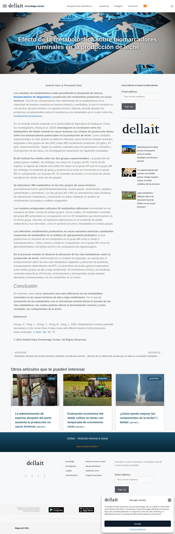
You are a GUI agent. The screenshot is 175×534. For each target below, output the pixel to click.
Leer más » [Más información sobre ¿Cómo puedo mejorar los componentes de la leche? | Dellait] (134, 423)
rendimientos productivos (28, 116)
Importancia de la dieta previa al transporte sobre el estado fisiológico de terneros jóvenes (147, 154)
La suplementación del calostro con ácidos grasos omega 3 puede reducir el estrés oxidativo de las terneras (148, 177)
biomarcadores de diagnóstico (32, 96)
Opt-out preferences (137, 529)
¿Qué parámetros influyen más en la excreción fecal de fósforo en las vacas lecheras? (146, 200)
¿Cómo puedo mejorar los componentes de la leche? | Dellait (138, 418)
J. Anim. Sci (39, 332)
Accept (137, 523)
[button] (169, 500)
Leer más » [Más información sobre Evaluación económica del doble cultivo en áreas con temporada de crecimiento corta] (80, 427)
